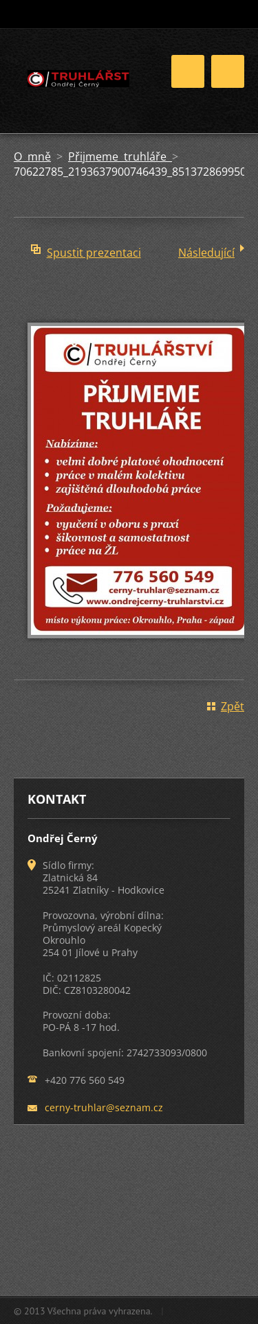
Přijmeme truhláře (120, 156)
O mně (32, 156)
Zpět (232, 706)
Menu (227, 71)
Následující (206, 252)
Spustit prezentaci (94, 252)
